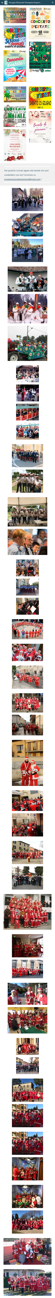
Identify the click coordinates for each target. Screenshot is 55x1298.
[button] (2, 2)
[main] (27, 174)
